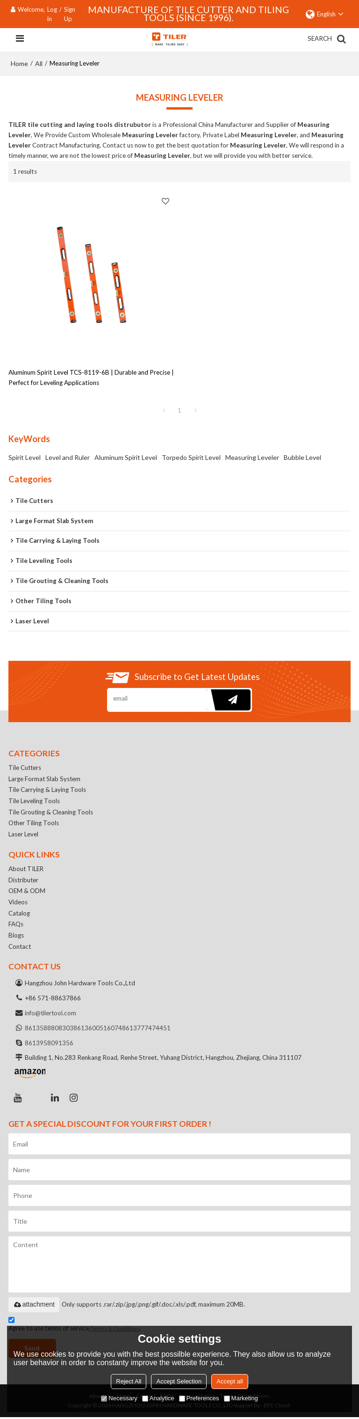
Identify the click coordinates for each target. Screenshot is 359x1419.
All (39, 63)
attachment (34, 1306)
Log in (52, 14)
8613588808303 (49, 1030)
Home (19, 63)
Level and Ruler (67, 457)
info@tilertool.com (51, 1015)
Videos (18, 903)
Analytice (158, 1398)
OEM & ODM (26, 892)
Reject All (128, 1381)
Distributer (23, 881)
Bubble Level (302, 457)
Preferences (199, 1398)
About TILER (26, 870)
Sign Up (69, 14)
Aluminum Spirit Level (125, 457)
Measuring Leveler (252, 457)
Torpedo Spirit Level (191, 457)
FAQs (15, 926)
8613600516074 (97, 1030)
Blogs (16, 937)
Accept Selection (178, 1381)
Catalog (19, 914)
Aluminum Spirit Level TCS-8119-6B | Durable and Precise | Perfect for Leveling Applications (91, 377)
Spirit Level (24, 457)
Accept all (229, 1381)
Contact (20, 948)
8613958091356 (49, 1045)
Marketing (241, 1398)
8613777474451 (146, 1030)
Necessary (119, 1398)
